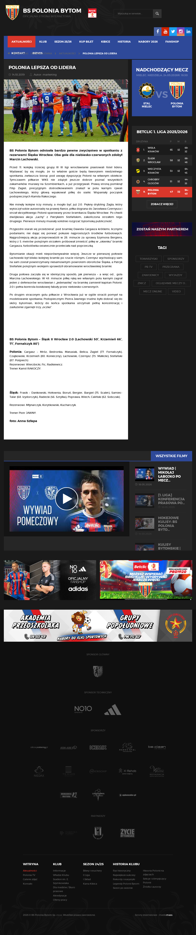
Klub (43, 41)
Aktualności (21, 41)
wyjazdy (175, 275)
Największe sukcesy (124, 875)
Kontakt (27, 883)
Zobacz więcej (162, 204)
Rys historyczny (122, 870)
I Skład (87, 879)
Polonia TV (29, 875)
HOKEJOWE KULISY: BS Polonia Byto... (160, 526)
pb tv (149, 267)
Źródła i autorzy (152, 886)
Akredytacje (60, 895)
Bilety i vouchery (92, 870)
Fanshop (172, 41)
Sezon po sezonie (123, 887)
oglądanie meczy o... (171, 283)
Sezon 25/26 (63, 41)
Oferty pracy (60, 899)
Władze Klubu (61, 875)
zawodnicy (150, 275)
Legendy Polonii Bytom (126, 883)
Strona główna (41, 53)
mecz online (152, 291)
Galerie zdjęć (30, 879)
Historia (124, 41)
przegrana (171, 267)
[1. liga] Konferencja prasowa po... (160, 501)
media (166, 915)
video (176, 291)
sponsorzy (175, 259)
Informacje (59, 870)
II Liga (86, 875)
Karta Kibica (90, 883)
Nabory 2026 (148, 41)
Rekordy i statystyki (124, 879)
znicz (142, 283)
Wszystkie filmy (171, 456)
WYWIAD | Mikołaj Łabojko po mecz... (160, 476)
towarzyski (149, 259)
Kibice (105, 41)
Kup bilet (86, 41)
